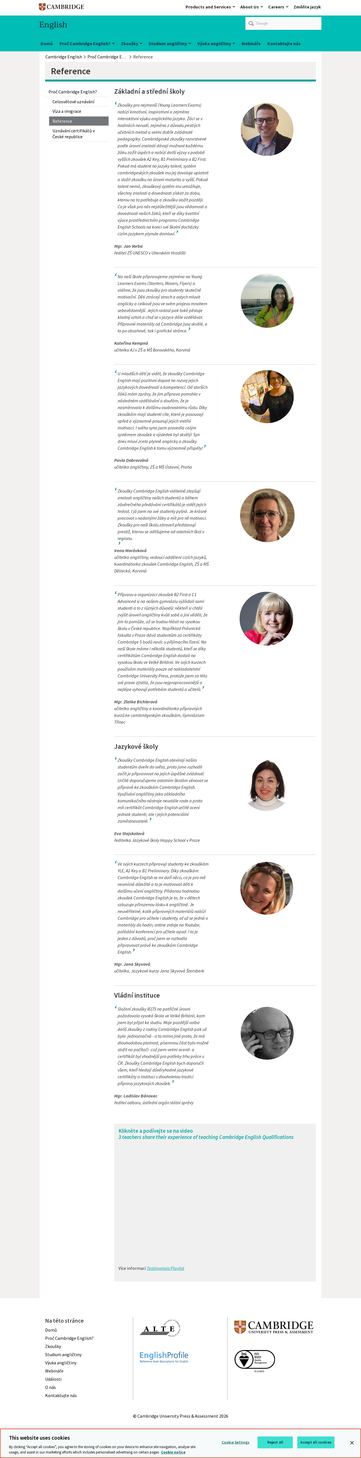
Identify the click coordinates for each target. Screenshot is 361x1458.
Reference (62, 121)
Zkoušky (129, 43)
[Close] (352, 1443)
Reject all (275, 1442)
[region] (180, 1443)
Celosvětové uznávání (73, 101)
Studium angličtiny (168, 43)
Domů (47, 43)
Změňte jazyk (307, 7)
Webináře (251, 43)
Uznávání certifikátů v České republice (73, 133)
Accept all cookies (315, 1442)
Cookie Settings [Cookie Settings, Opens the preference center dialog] (235, 1442)
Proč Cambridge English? (85, 43)
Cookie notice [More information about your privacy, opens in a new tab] (173, 1452)
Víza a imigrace (66, 111)
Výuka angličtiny (214, 43)
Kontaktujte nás (284, 43)
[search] (283, 23)
